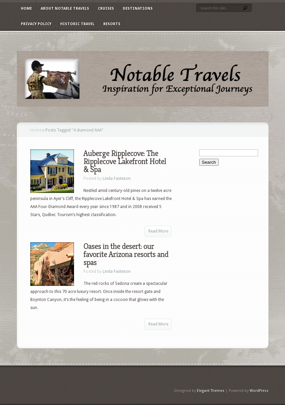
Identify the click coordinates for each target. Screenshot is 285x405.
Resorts (111, 24)
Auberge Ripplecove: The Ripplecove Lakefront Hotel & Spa (124, 161)
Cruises (106, 8)
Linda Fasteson (117, 178)
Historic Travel (77, 24)
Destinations (138, 8)
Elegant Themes (210, 391)
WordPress (259, 391)
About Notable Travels (65, 8)
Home (26, 8)
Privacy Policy (36, 24)
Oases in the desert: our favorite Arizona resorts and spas (125, 254)
